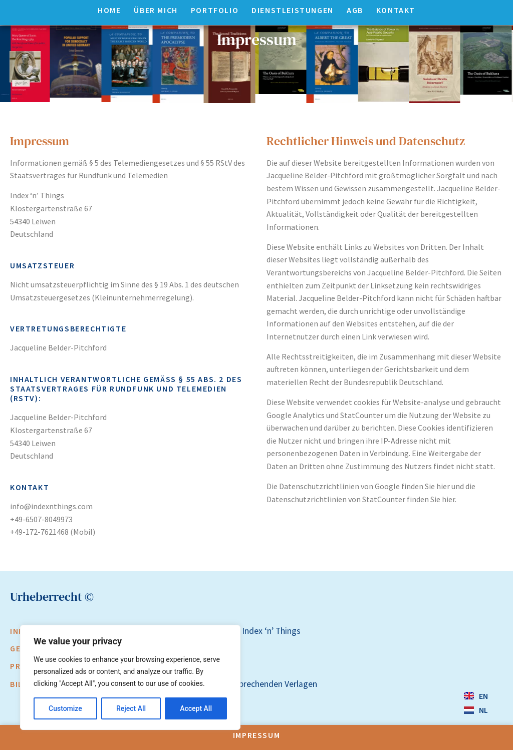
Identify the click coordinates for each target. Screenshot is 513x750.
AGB (355, 10)
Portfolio (214, 10)
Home (109, 10)
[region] (130, 677)
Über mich (155, 10)
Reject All (131, 708)
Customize (65, 708)
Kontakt (395, 10)
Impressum (256, 735)
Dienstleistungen (292, 10)
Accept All (196, 708)
